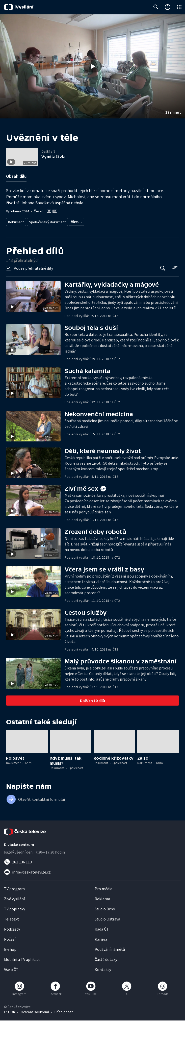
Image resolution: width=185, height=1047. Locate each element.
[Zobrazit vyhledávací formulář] (156, 7)
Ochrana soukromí (35, 1038)
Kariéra (101, 965)
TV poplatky (14, 935)
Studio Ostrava (107, 945)
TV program (14, 915)
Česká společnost (144, 249)
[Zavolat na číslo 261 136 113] (92, 888)
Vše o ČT (11, 996)
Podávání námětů (110, 975)
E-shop (10, 975)
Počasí (9, 965)
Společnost (56, 249)
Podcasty (12, 955)
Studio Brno (105, 935)
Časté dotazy (106, 985)
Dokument (16, 241)
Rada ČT (102, 955)
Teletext (11, 945)
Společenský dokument (46, 241)
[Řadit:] (175, 294)
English (9, 1038)
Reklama (102, 925)
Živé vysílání (14, 925)
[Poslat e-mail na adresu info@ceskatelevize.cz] (92, 898)
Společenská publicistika (26, 249)
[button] (92, 66)
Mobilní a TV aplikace (22, 985)
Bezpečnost (79, 249)
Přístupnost (64, 1038)
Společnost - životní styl (109, 249)
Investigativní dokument (86, 241)
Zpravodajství (118, 241)
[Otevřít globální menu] (179, 7)
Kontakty (103, 996)
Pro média (103, 915)
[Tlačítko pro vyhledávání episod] (163, 294)
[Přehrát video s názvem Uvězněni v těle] (93, 66)
